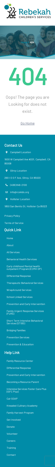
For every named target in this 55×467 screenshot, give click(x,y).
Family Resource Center (20, 360)
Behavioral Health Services (22, 259)
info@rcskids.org (19, 192)
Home (24, 42)
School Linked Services (20, 297)
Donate (11, 426)
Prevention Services (18, 337)
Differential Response (19, 275)
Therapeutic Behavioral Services (25, 282)
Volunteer (12, 433)
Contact (11, 454)
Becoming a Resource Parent (23, 381)
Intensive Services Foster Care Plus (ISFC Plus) (26, 390)
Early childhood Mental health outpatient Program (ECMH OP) (24, 267)
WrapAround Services (19, 289)
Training (11, 447)
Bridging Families (16, 330)
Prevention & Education (20, 344)
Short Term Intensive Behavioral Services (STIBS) (25, 322)
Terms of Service (13, 223)
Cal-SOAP (12, 398)
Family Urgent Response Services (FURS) (25, 312)
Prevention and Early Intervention (26, 304)
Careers (11, 440)
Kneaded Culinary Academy (22, 405)
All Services (13, 252)
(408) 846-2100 (18, 184)
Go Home (28, 123)
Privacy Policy (12, 215)
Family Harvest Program (20, 412)
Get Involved (14, 419)
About (10, 245)
